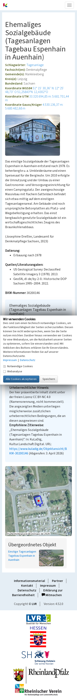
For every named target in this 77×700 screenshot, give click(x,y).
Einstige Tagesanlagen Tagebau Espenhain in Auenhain (22, 556)
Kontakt (27, 585)
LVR (34, 604)
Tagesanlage (35, 65)
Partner (57, 581)
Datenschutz (27, 590)
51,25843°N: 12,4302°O (32, 92)
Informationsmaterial (29, 581)
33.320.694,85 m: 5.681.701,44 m (37, 98)
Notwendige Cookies (18, 366)
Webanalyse (12, 371)
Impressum (48, 585)
